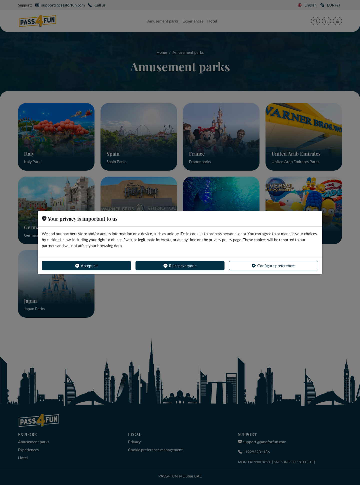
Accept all (86, 266)
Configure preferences (274, 266)
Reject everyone (180, 266)
